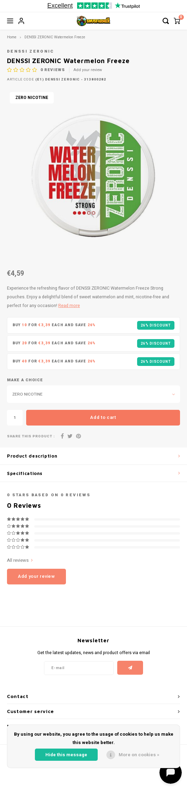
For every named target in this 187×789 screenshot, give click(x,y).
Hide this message (66, 754)
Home (11, 37)
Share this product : (31, 436)
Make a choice (25, 380)
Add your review (88, 70)
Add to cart (103, 417)
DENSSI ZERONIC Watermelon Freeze (54, 37)
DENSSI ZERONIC (30, 51)
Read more (69, 305)
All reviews (20, 560)
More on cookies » (139, 754)
